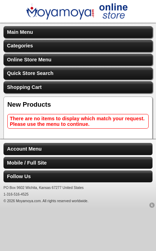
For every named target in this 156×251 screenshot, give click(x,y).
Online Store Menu (29, 59)
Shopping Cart (24, 87)
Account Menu (24, 149)
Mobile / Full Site (27, 163)
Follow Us (19, 176)
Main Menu (20, 32)
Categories (20, 45)
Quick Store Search (30, 73)
